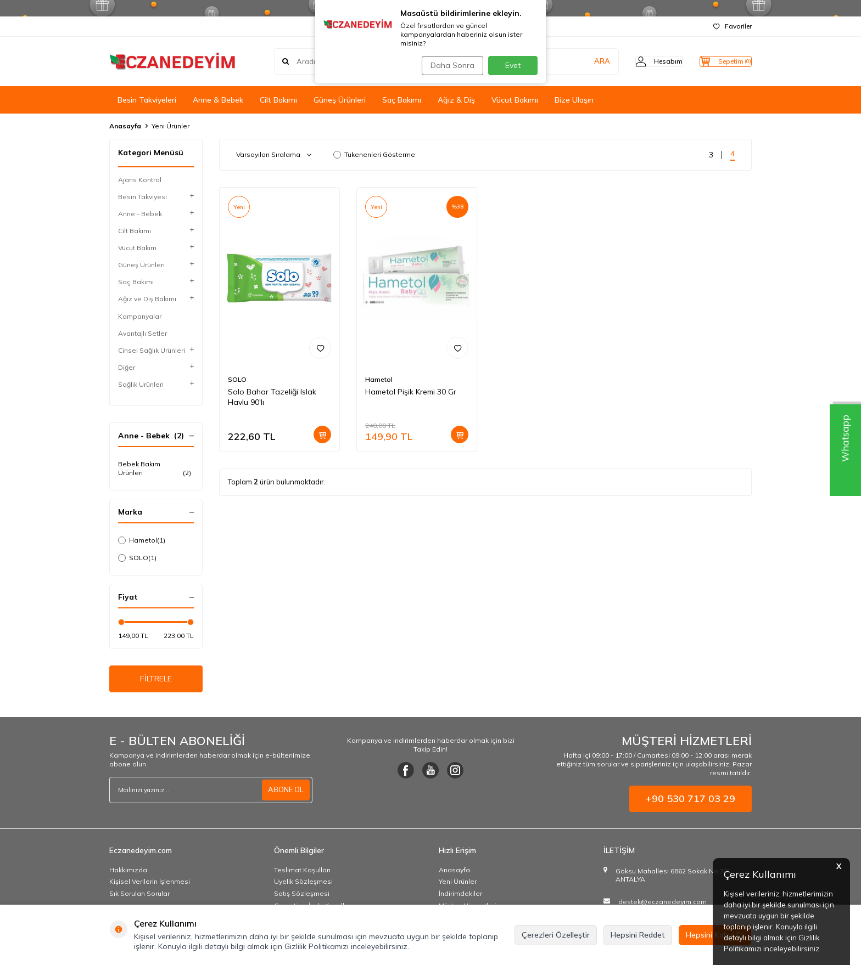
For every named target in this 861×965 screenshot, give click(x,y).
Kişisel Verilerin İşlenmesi (149, 886)
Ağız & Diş (456, 100)
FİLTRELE (156, 680)
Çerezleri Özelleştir (556, 935)
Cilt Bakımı (278, 100)
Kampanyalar (139, 316)
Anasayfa (125, 126)
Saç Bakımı (401, 100)
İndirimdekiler (460, 898)
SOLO (137, 558)
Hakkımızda (128, 874)
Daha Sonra (449, 65)
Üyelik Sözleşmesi (303, 886)
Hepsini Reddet (638, 935)
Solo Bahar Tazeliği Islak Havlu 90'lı (272, 397)
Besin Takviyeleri (147, 100)
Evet (513, 65)
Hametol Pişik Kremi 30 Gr (410, 392)
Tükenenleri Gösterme (374, 154)
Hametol (141, 540)
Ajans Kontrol (139, 180)
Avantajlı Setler (142, 333)
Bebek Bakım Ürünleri (156, 468)
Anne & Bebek (218, 100)
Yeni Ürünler (458, 886)
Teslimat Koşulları (302, 874)
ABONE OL (284, 794)
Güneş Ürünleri (340, 100)
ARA (580, 61)
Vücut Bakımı (514, 100)
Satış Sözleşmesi (301, 898)
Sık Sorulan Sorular (139, 898)
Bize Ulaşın (574, 100)
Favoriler (732, 26)
